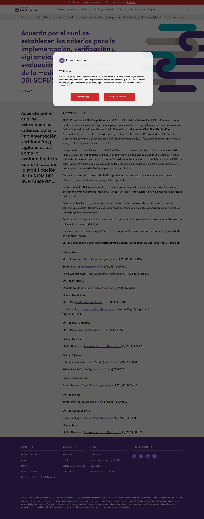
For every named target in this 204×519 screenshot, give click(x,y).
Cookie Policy (65, 85)
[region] (103, 79)
